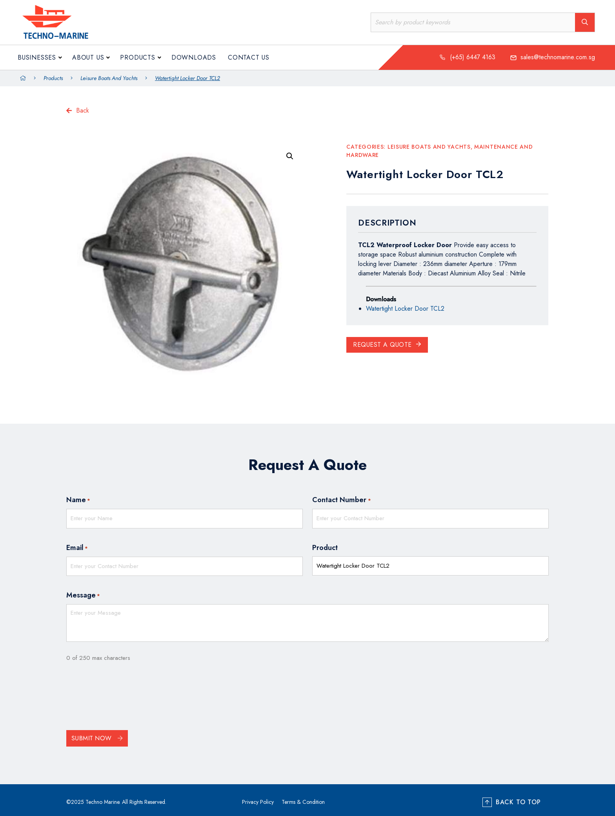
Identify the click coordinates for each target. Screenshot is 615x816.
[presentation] (126, 694)
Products (137, 57)
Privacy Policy (258, 798)
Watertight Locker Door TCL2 (405, 308)
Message (83, 591)
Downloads (193, 57)
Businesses (37, 57)
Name (78, 500)
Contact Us (248, 57)
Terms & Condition (303, 798)
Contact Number (341, 500)
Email (77, 546)
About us (88, 57)
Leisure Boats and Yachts (108, 78)
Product (325, 546)
